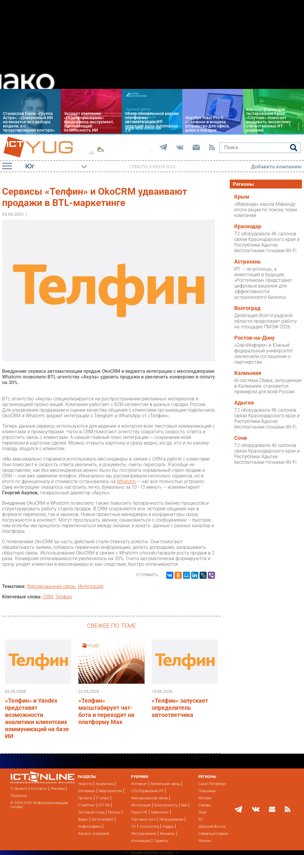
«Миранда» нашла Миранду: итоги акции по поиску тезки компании (265, 209)
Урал (203, 812)
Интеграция (91, 586)
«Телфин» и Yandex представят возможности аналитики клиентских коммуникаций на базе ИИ (37, 718)
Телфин (63, 597)
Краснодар (247, 226)
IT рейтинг (86, 805)
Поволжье (207, 791)
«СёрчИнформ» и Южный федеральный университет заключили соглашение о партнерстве (263, 353)
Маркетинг (160, 812)
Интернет (139, 784)
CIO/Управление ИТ (147, 791)
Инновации (140, 841)
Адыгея (244, 403)
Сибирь (205, 805)
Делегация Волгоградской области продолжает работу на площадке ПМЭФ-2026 (265, 321)
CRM (48, 597)
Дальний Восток (212, 826)
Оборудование (171, 819)
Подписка (19, 796)
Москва (205, 798)
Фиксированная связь (51, 586)
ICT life (104, 805)
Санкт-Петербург (213, 784)
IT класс (102, 798)
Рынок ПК (139, 812)
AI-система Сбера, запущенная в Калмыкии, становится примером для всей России (268, 386)
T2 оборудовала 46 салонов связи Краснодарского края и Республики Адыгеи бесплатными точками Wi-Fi (267, 242)
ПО (133, 826)
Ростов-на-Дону (254, 338)
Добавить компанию (276, 167)
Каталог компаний (93, 834)
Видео (83, 819)
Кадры (168, 826)
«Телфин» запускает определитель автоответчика (180, 707)
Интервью (86, 791)
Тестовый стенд (91, 812)
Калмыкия (247, 373)
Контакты (39, 789)
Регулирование (143, 834)
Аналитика (105, 784)
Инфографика (89, 826)
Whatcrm (126, 481)
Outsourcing (149, 826)
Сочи (240, 438)
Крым (241, 197)
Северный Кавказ (213, 834)
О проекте (19, 789)
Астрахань (247, 262)
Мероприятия (110, 791)
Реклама (58, 789)
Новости (85, 784)
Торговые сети (143, 819)
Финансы (167, 834)
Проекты (85, 798)
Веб (184, 805)
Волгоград (247, 308)
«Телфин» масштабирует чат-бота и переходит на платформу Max (106, 711)
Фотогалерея (102, 819)
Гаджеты (161, 841)
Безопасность (166, 805)
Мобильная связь (165, 784)
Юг (201, 819)
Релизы (114, 812)
